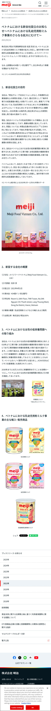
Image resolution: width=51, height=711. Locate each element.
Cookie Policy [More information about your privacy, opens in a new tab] (26, 703)
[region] (25, 698)
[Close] (47, 688)
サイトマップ (19, 679)
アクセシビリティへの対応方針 (13, 684)
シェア (15, 535)
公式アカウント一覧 (23, 663)
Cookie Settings (17, 707)
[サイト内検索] (40, 4)
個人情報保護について (35, 679)
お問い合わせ (6, 679)
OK (33, 707)
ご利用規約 (31, 684)
